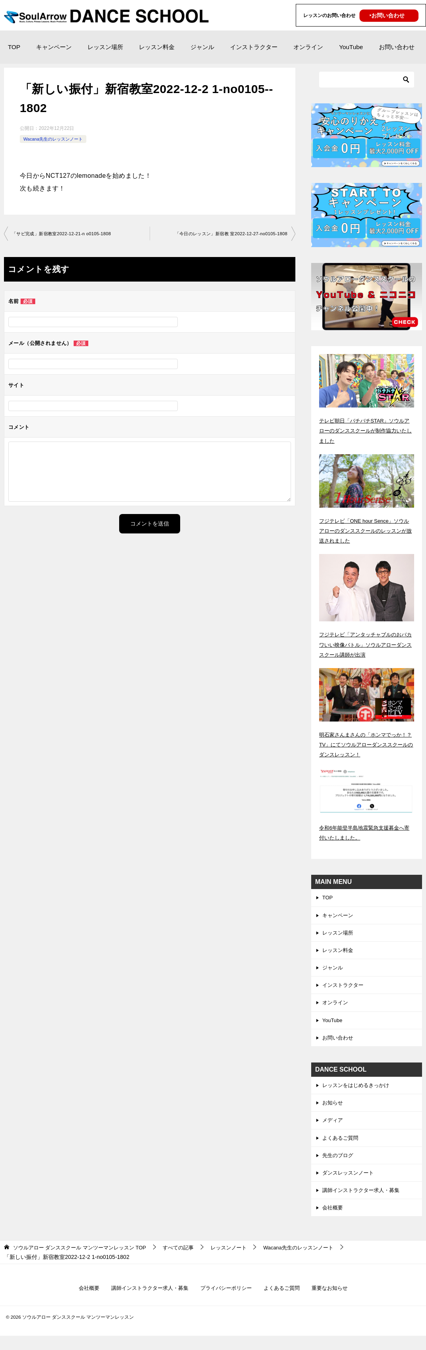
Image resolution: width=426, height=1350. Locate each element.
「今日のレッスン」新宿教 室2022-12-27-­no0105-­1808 (226, 234)
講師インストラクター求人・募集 (363, 1202)
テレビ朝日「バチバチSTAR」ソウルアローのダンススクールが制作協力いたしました (366, 430)
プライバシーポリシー (227, 1302)
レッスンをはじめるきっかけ (358, 1092)
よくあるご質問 (341, 1147)
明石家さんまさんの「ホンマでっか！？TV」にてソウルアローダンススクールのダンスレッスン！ (364, 744)
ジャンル (202, 47)
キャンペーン (54, 47)
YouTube (351, 47)
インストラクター (254, 47)
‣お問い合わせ (387, 15)
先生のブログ (339, 1166)
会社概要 (333, 1220)
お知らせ (333, 1111)
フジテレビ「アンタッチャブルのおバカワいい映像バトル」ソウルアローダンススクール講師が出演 (366, 644)
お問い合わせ (397, 47)
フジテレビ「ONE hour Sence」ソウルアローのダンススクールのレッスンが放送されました (366, 531)
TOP (14, 47)
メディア (333, 1129)
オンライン (308, 47)
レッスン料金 (157, 47)
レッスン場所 (105, 47)
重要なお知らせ (336, 1302)
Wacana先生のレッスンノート (55, 139)
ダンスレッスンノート (350, 1184)
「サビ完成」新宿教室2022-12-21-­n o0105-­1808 (66, 234)
